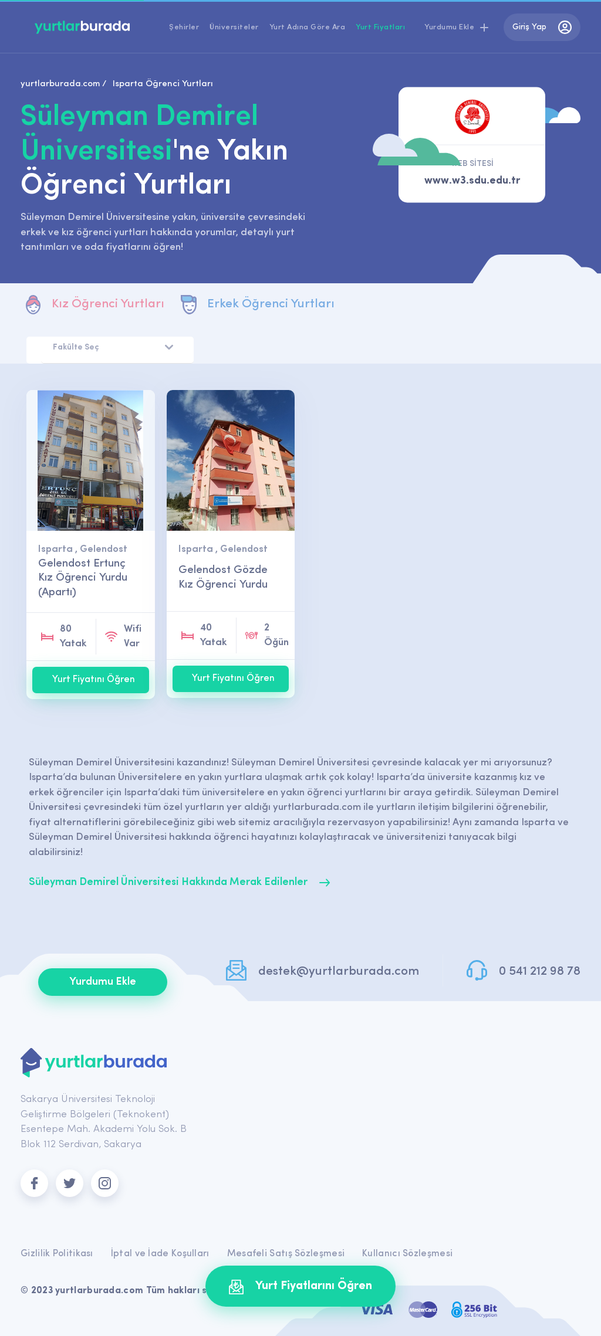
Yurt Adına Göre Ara (307, 27)
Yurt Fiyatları (380, 27)
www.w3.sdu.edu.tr (472, 181)
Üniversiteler (234, 27)
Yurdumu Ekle (102, 982)
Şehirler (184, 27)
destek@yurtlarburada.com (338, 971)
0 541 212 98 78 (539, 971)
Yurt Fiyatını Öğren (93, 679)
